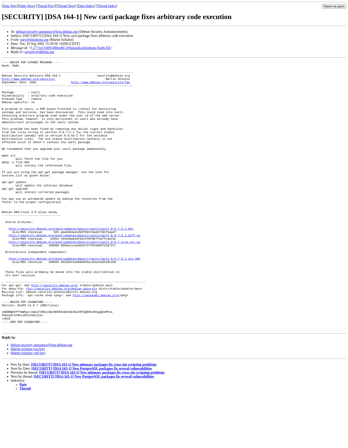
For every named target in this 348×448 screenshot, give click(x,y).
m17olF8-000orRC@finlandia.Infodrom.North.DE (75, 48)
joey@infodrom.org (34, 39)
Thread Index (106, 6)
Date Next (27, 6)
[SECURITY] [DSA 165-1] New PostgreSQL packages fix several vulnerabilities (92, 422)
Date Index (86, 6)
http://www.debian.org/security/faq (100, 87)
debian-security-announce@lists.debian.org (46, 32)
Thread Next (66, 6)
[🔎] (34, 48)
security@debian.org (39, 52)
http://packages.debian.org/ (96, 342)
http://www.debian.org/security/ (28, 83)
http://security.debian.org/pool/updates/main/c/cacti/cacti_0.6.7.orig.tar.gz (74, 278)
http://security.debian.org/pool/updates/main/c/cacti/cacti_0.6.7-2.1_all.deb (74, 298)
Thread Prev (46, 6)
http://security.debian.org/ (54, 330)
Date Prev (10, 6)
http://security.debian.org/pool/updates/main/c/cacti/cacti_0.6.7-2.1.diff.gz (74, 270)
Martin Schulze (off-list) (28, 407)
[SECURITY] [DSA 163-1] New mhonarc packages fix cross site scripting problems (93, 418)
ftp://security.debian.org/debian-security (61, 334)
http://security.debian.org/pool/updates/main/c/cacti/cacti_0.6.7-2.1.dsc (71, 262)
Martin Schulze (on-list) (28, 403)
